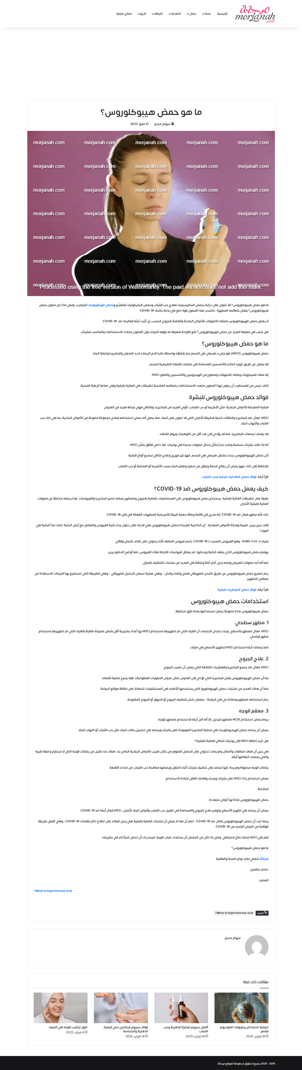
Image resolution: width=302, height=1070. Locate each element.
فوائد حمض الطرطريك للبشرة (237, 589)
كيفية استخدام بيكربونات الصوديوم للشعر (244, 1028)
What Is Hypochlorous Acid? (234, 913)
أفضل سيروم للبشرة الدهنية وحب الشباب (185, 1028)
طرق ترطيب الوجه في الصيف (68, 1026)
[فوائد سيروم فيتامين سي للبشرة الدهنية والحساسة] (121, 1006)
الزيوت (142, 13)
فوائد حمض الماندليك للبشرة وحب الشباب (229, 477)
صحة (208, 13)
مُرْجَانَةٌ (264, 859)
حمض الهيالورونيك (100, 305)
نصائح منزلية (124, 13)
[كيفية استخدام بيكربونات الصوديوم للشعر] (241, 1006)
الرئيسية (222, 13)
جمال (192, 13)
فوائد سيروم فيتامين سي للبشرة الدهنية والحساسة (126, 1028)
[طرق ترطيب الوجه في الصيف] (61, 1006)
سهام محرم (162, 124)
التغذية (176, 13)
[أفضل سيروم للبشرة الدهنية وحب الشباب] (181, 1006)
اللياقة (158, 13)
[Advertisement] (151, 63)
